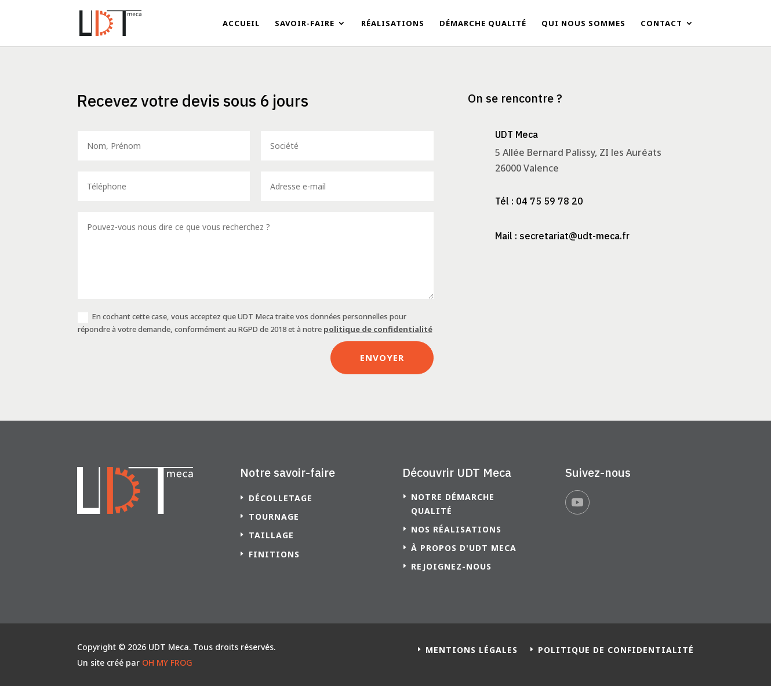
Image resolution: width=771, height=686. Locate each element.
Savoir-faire (304, 23)
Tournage (274, 516)
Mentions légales (471, 649)
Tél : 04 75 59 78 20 (539, 201)
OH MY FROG (167, 662)
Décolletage (280, 497)
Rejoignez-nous (451, 566)
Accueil (241, 23)
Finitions (274, 554)
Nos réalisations (456, 529)
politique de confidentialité (377, 329)
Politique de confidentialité (616, 649)
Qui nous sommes (583, 23)
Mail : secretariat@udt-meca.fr (562, 236)
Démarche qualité (482, 23)
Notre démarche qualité (452, 503)
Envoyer (382, 357)
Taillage (271, 535)
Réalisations (392, 23)
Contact (661, 23)
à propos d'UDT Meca (464, 547)
